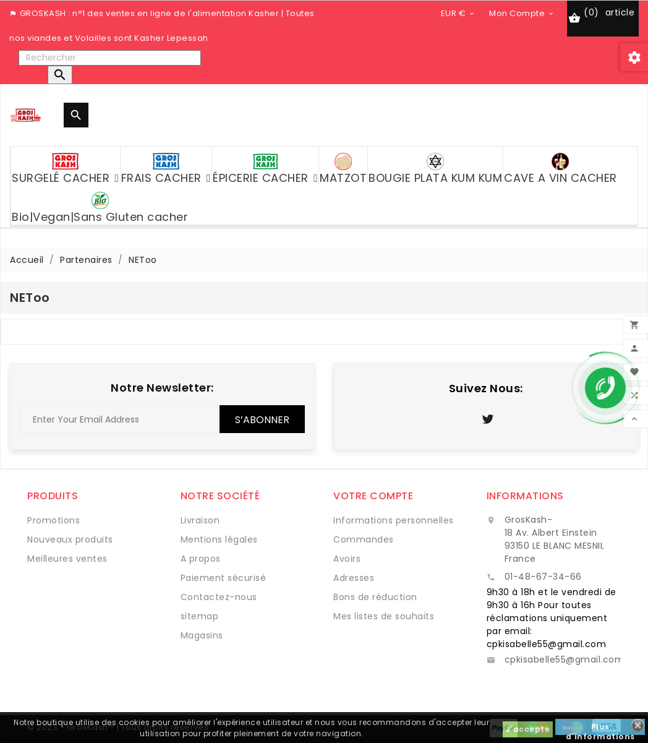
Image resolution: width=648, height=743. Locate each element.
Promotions (53, 520)
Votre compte (373, 496)
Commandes (363, 539)
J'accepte (528, 729)
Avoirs (346, 558)
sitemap (200, 616)
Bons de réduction (375, 597)
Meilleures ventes (67, 558)
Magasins (202, 635)
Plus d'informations (600, 728)
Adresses (353, 578)
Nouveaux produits (70, 539)
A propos (201, 558)
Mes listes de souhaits (383, 616)
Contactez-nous (219, 597)
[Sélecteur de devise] (458, 13)
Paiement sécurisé (223, 578)
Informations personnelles (393, 520)
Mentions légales (219, 539)
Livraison (200, 520)
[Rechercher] (110, 58)
